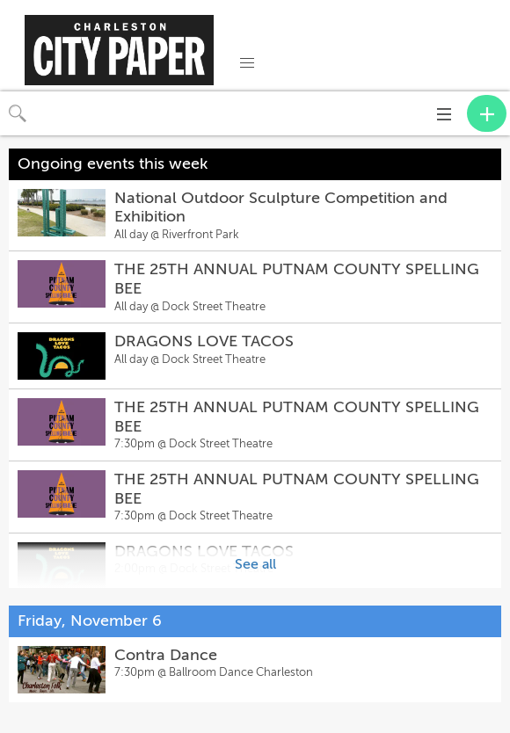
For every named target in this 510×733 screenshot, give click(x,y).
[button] (247, 63)
